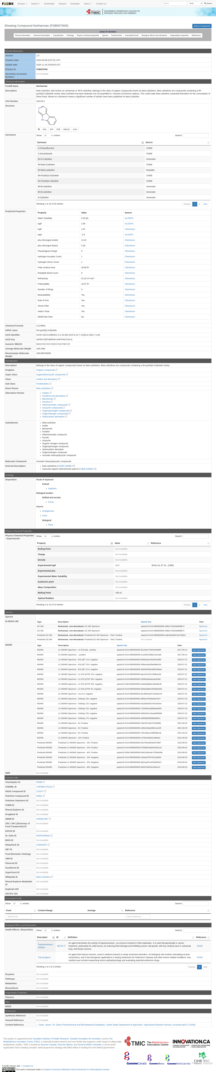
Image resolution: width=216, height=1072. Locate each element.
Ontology (70, 35)
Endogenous (48, 511)
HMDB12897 (43, 819)
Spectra (105, 35)
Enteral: (45, 484)
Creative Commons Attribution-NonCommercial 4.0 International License (76, 1069)
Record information (22, 35)
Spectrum (203, 626)
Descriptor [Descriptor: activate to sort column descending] (42, 937)
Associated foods (131, 35)
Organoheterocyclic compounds (52, 374)
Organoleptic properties (179, 35)
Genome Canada (49, 1044)
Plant (50, 525)
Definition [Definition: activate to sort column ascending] (72, 937)
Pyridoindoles (43, 384)
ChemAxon (130, 229)
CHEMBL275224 (45, 787)
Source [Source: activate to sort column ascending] (149, 142)
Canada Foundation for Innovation (85, 1038)
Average (91, 910)
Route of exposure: (45, 479)
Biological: (47, 520)
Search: (192, 135)
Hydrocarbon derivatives (54, 416)
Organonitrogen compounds (56, 413)
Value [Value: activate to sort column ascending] (117, 543)
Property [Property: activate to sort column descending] (41, 543)
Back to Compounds (202, 26)
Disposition (11, 479)
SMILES (66, 129)
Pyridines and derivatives (55, 396)
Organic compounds (47, 370)
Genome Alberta (65, 1044)
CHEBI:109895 (66, 466)
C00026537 (43, 845)
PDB (58, 129)
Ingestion (52, 488)
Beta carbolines (44, 388)
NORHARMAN (44, 835)
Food (44, 515)
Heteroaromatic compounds (56, 405)
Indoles (47, 393)
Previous (187, 204)
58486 (40, 782)
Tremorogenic (44, 957)
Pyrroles (47, 402)
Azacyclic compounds (53, 408)
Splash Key (146, 622)
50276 (61, 946)
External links (116, 35)
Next (205, 204)
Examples (75, 4)
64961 (40, 796)
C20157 (41, 791)
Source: (39, 506)
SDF (51, 129)
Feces (51, 502)
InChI (75, 129)
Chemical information (41, 35)
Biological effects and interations (154, 35)
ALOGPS (129, 218)
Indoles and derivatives (48, 379)
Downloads (49, 4)
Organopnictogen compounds (57, 411)
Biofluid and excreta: (51, 497)
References (196, 35)
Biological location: (45, 493)
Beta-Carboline (44, 877)
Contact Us (101, 4)
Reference (130, 910)
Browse (22, 4)
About (88, 4)
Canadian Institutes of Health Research (51, 1038)
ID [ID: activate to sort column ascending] (57, 937)
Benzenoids (49, 399)
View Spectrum (199, 650)
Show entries (48, 135)
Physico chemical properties (88, 35)
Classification (58, 35)
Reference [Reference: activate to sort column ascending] (156, 543)
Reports (62, 4)
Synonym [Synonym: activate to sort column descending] (41, 142)
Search (35, 4)
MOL (45, 129)
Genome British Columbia (89, 1044)
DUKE (200, 946)
